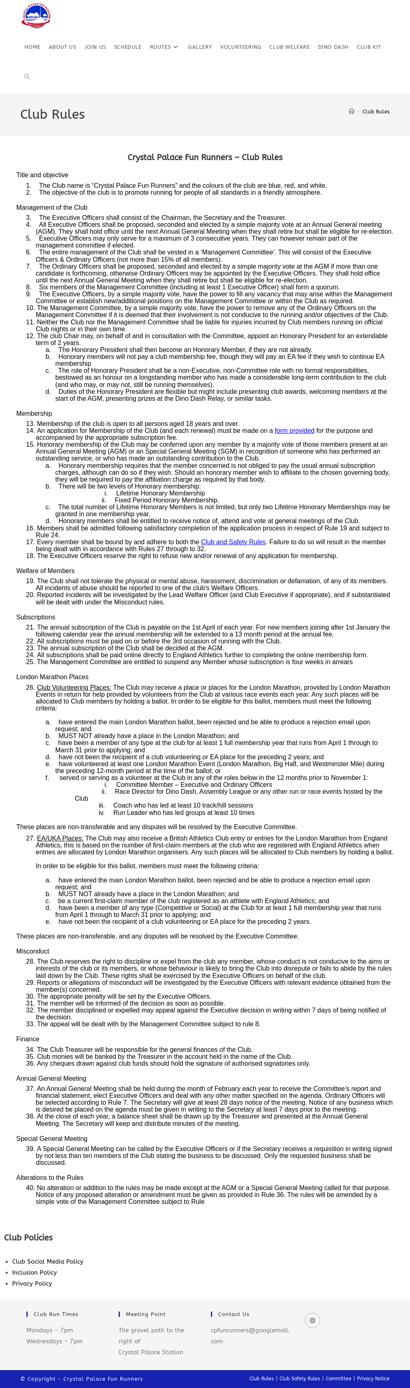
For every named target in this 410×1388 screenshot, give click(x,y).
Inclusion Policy (34, 1272)
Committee (338, 1378)
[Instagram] (312, 1320)
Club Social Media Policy (47, 1261)
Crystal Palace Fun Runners (103, 1379)
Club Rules (376, 112)
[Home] (351, 112)
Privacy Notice (373, 1378)
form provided (295, 430)
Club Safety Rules (300, 1378)
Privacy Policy (32, 1283)
